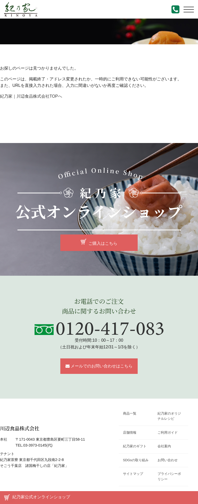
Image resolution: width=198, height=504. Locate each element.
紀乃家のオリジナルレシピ (169, 416)
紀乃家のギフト (134, 446)
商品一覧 (129, 413)
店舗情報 (129, 432)
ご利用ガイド (168, 432)
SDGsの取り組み (135, 460)
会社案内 (164, 446)
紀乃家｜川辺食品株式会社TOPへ (31, 96)
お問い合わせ (168, 460)
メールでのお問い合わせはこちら (102, 366)
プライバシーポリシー (169, 476)
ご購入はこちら (102, 243)
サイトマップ (133, 474)
